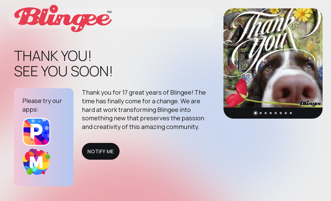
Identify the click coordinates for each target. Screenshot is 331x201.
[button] (255, 113)
